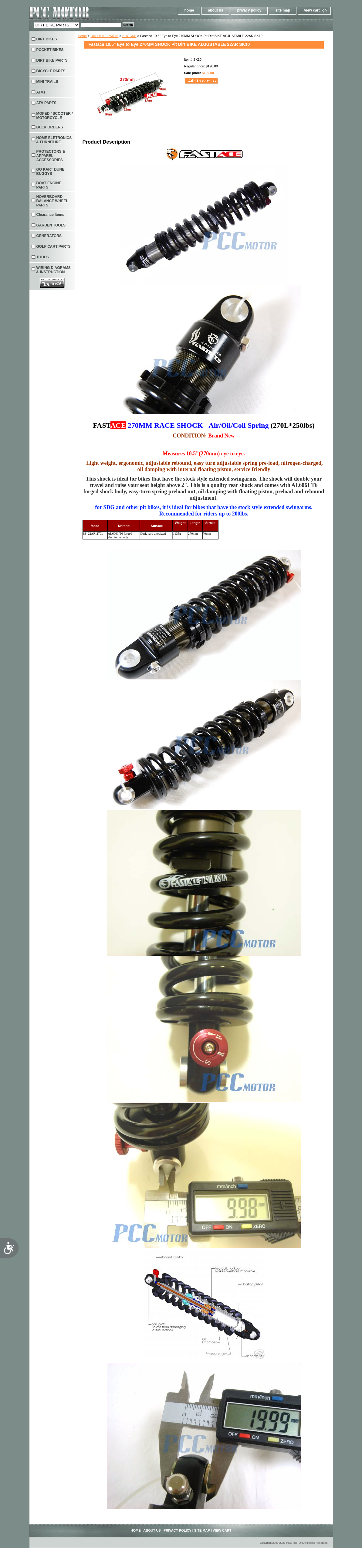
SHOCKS (129, 36)
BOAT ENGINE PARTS (48, 185)
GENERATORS (49, 236)
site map (282, 10)
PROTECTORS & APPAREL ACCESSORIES (50, 155)
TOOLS (42, 257)
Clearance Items (50, 215)
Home (82, 36)
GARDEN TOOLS (51, 225)
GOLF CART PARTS (53, 246)
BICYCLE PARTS (51, 71)
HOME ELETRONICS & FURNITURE (54, 140)
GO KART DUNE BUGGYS (50, 171)
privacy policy (249, 10)
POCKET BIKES (50, 50)
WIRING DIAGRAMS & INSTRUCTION (53, 270)
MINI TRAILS (47, 82)
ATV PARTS (46, 103)
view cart (312, 10)
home (189, 10)
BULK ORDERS (49, 127)
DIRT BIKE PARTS (104, 36)
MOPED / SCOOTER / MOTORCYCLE (54, 115)
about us (215, 10)
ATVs (41, 92)
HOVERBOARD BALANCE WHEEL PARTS (52, 201)
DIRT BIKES (46, 39)
